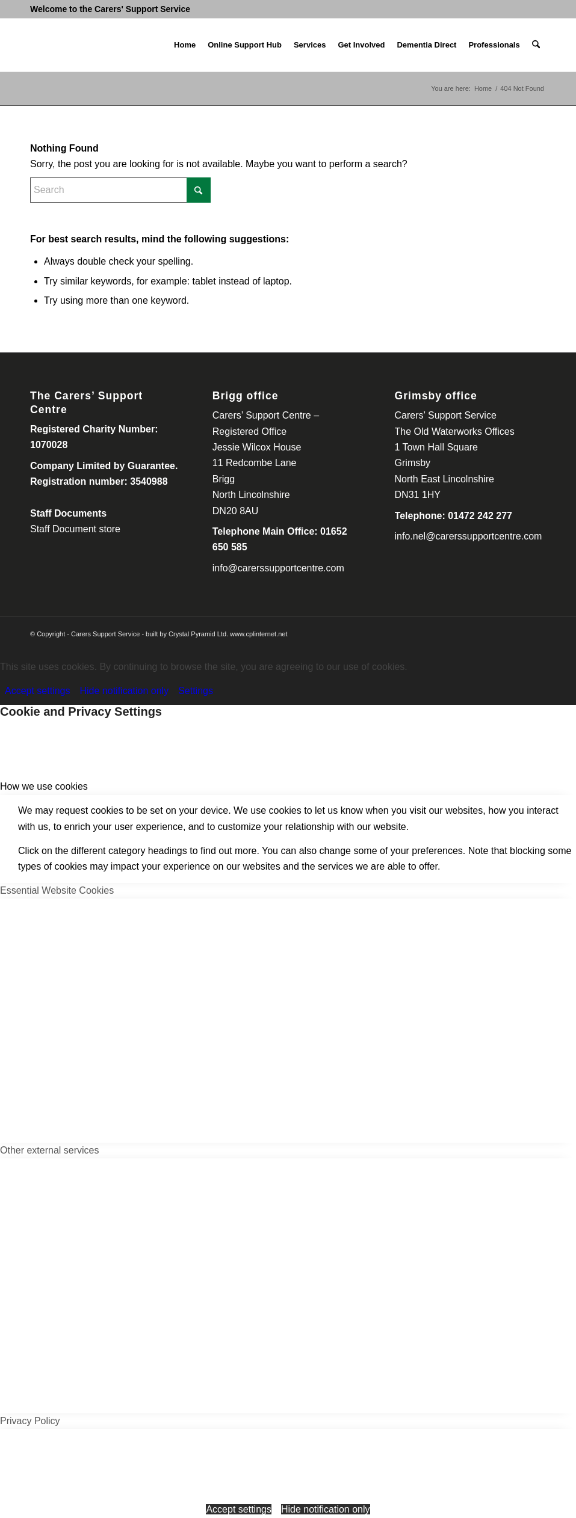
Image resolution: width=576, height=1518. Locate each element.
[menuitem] (185, 45)
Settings (195, 691)
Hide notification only (124, 691)
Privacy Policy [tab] (30, 1421)
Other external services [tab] (49, 1150)
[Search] (536, 45)
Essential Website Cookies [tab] (57, 890)
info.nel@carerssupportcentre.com (468, 536)
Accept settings (37, 691)
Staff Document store (75, 529)
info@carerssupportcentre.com (278, 568)
